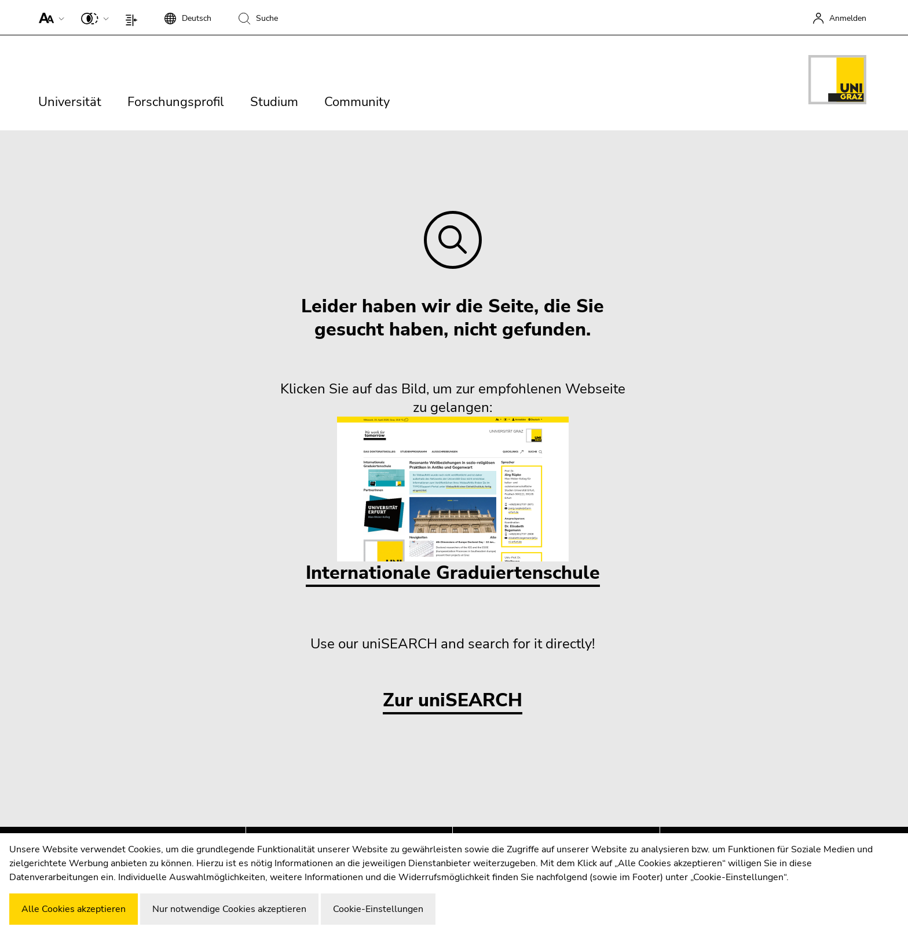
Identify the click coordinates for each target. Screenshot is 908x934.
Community (357, 102)
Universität (69, 102)
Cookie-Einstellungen (378, 909)
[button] (49, 17)
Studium (274, 102)
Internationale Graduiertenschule (453, 501)
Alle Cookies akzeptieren (73, 909)
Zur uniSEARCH (452, 701)
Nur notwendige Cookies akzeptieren (229, 909)
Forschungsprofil (175, 102)
